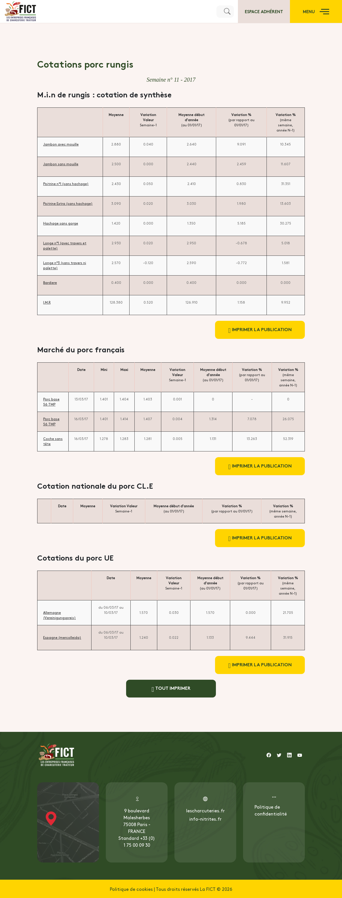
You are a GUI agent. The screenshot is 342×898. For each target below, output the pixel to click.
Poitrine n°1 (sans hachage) (66, 183)
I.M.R (47, 302)
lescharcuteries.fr (205, 810)
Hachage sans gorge (60, 223)
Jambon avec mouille (61, 144)
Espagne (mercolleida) (62, 637)
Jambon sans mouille (60, 164)
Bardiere (50, 282)
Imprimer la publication (260, 330)
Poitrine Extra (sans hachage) (68, 203)
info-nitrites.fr (205, 819)
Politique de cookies (131, 889)
